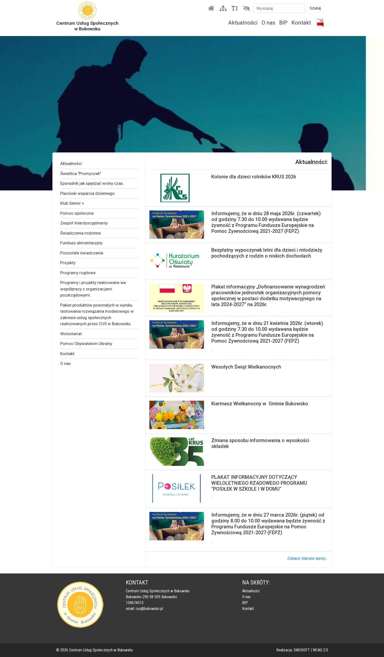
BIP (283, 23)
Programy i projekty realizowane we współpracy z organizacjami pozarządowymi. (93, 289)
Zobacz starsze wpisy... (307, 558)
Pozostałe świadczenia (81, 252)
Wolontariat (71, 333)
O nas (268, 23)
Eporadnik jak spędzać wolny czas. (92, 183)
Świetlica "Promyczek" (80, 173)
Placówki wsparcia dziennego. (88, 193)
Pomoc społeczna (77, 213)
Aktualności (243, 23)
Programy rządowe (78, 272)
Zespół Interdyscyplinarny (84, 223)
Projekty (67, 262)
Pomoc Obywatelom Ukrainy (86, 343)
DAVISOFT (302, 650)
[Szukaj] (278, 8)
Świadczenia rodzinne (80, 233)
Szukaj (315, 8)
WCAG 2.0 (320, 650)
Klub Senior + (72, 203)
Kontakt (301, 23)
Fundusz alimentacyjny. (81, 242)
